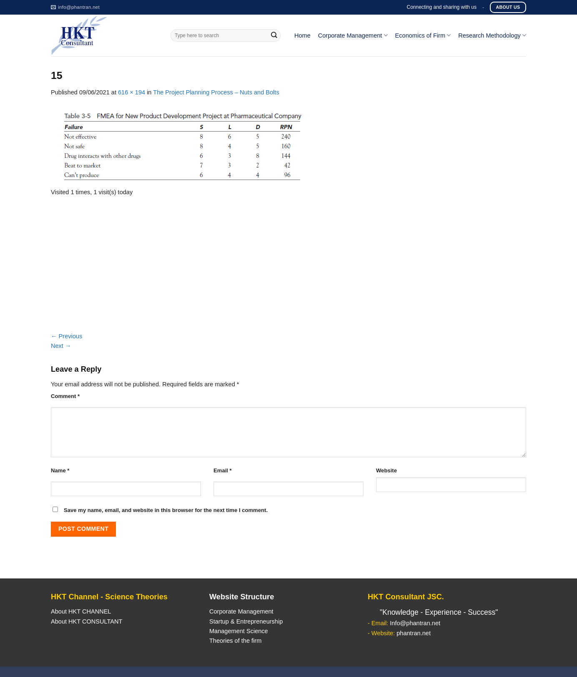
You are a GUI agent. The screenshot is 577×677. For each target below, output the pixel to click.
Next (61, 345)
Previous (66, 336)
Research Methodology (492, 35)
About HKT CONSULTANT (86, 621)
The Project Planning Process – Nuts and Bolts (216, 92)
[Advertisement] (288, 268)
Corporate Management (353, 35)
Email (222, 470)
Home (302, 35)
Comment (65, 396)
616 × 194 (131, 92)
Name (60, 470)
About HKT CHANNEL (81, 611)
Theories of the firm (235, 640)
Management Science (238, 631)
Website (386, 470)
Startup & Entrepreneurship (246, 621)
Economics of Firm (423, 35)
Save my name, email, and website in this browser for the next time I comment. (166, 510)
